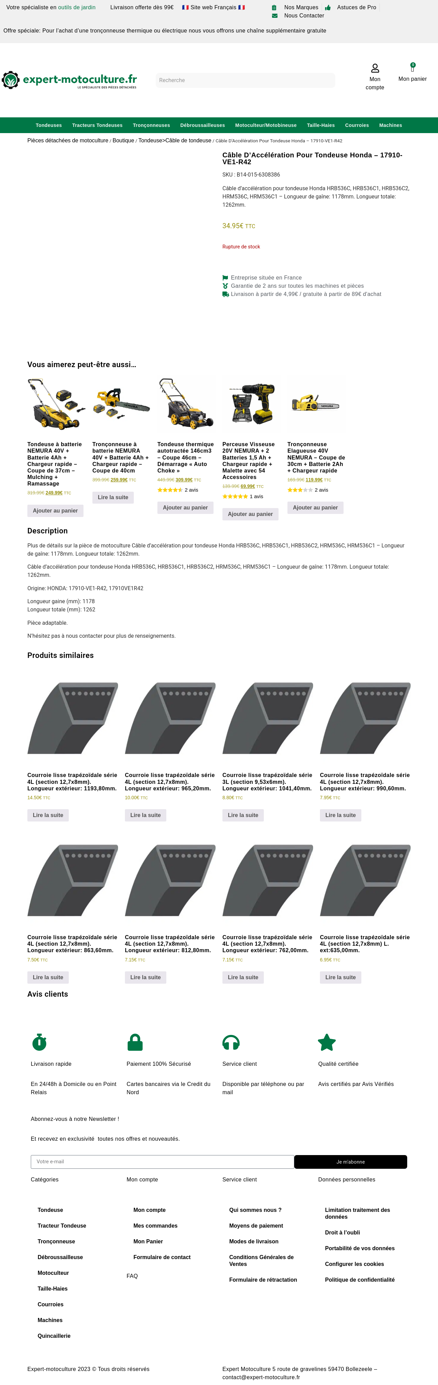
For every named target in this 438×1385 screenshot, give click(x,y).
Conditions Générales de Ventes (261, 1260)
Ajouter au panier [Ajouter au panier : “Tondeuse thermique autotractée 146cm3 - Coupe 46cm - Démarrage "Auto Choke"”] (185, 507)
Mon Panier (148, 1241)
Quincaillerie (54, 1336)
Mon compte (149, 1210)
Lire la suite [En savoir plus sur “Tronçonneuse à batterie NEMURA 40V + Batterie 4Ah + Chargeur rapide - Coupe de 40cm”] (113, 497)
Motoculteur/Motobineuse (266, 125)
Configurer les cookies (354, 1264)
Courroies (357, 125)
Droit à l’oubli (342, 1232)
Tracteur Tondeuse (62, 1226)
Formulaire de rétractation (263, 1280)
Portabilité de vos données (360, 1248)
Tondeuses (49, 125)
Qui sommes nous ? (255, 1210)
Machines (390, 125)
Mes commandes (155, 1226)
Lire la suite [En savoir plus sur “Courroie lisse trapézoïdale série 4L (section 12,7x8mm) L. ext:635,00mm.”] (340, 977)
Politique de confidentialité (360, 1280)
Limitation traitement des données (357, 1213)
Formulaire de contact (162, 1257)
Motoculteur (53, 1273)
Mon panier (413, 79)
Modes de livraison (254, 1241)
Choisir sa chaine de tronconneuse (171, 1303)
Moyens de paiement (256, 1226)
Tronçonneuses (151, 125)
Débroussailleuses (202, 125)
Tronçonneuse (56, 1241)
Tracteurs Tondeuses (97, 125)
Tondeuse (50, 1210)
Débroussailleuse (60, 1257)
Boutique (123, 140)
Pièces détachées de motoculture (67, 140)
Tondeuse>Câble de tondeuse (174, 140)
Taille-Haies (321, 125)
